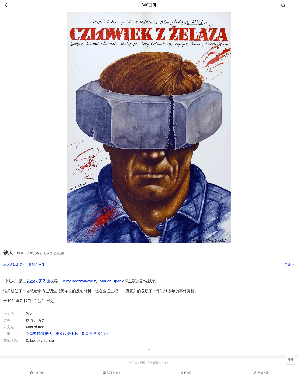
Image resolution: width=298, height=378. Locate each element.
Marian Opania (112, 281)
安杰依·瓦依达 (38, 281)
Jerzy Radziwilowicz (79, 281)
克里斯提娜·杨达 (39, 334)
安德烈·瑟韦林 (67, 334)
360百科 (149, 5)
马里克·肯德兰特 (95, 334)
